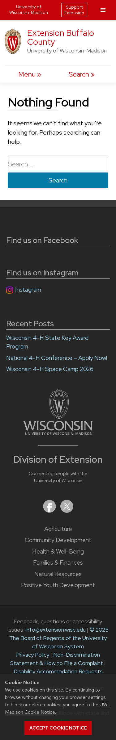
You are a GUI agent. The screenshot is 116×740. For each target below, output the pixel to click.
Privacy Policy (32, 654)
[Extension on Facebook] (50, 511)
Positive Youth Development (58, 585)
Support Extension (74, 9)
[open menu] (30, 74)
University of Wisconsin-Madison (28, 9)
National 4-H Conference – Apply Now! (56, 358)
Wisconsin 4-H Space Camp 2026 (49, 369)
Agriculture (58, 529)
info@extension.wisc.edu (56, 629)
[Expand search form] (82, 74)
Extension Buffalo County (60, 37)
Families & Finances (58, 562)
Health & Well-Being (58, 551)
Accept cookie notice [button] (58, 728)
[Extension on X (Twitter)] (66, 511)
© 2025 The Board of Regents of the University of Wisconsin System (59, 638)
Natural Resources (58, 574)
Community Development (58, 540)
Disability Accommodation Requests (58, 671)
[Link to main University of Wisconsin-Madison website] (58, 433)
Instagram (28, 290)
